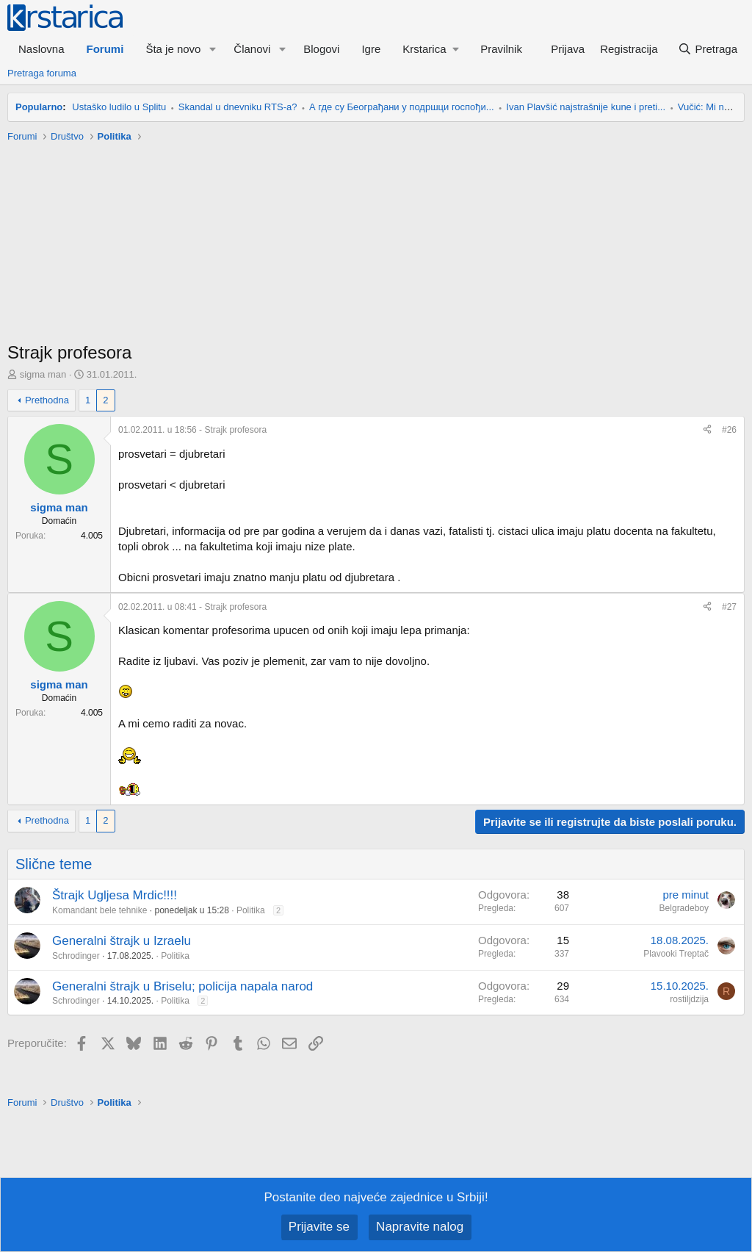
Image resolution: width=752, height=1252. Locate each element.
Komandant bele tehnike (99, 910)
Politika (250, 910)
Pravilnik (501, 49)
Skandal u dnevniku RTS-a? (237, 106)
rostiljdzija (689, 999)
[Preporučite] (707, 430)
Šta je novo (172, 49)
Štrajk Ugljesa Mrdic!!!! (114, 895)
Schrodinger (76, 956)
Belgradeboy (684, 908)
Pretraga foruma (41, 73)
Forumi (105, 49)
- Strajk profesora (192, 430)
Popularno (38, 106)
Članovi (252, 49)
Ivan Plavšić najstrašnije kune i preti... (585, 106)
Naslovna (41, 49)
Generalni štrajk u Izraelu (121, 941)
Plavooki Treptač (676, 954)
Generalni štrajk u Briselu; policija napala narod (182, 986)
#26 (729, 430)
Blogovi (321, 49)
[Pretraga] (707, 48)
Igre (370, 49)
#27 (729, 607)
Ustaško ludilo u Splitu (119, 106)
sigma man (43, 374)
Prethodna (47, 400)
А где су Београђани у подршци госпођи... (401, 106)
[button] (212, 48)
